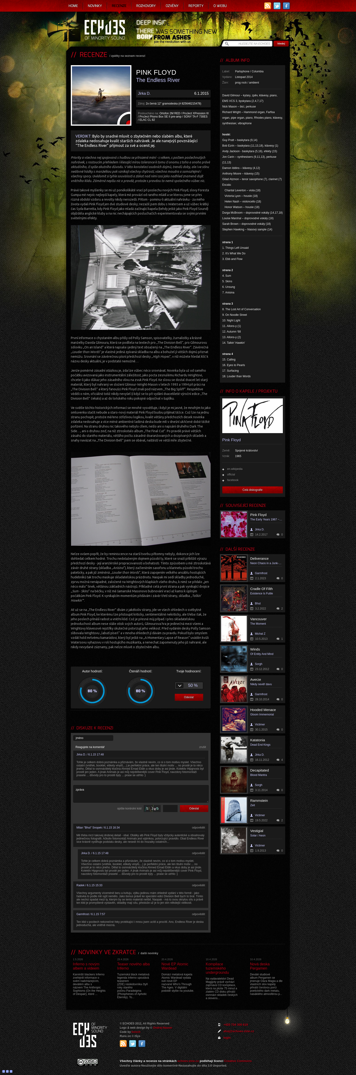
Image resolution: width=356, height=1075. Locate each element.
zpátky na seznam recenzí (128, 55)
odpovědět (198, 827)
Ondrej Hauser (162, 1027)
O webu (220, 5)
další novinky (149, 953)
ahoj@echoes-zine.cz (238, 1031)
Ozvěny (172, 5)
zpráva (141, 794)
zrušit (202, 747)
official (231, 474)
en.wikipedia (235, 469)
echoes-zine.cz (188, 1061)
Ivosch (136, 1032)
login (227, 1037)
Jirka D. (144, 93)
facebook (233, 480)
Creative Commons (238, 1061)
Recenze (119, 5)
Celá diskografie (253, 490)
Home (73, 5)
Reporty (196, 5)
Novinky (95, 5)
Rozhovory (146, 5)
